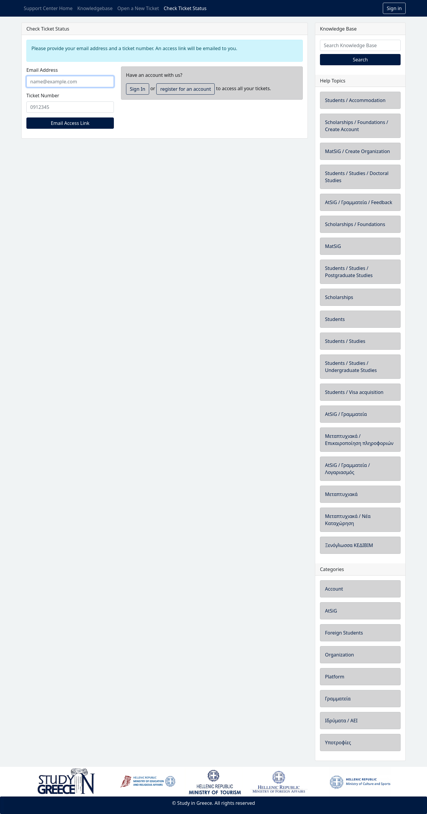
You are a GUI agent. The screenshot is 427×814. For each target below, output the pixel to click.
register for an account (185, 89)
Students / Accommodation (355, 100)
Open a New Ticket (138, 8)
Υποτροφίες (338, 742)
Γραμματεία (337, 698)
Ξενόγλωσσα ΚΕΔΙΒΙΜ (349, 545)
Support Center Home (48, 8)
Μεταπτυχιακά (341, 494)
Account (334, 589)
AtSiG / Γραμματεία (346, 414)
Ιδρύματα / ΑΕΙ (341, 720)
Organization (339, 654)
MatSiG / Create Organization (357, 151)
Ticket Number (42, 95)
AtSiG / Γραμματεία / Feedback (358, 202)
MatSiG (333, 246)
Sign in (394, 8)
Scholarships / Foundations (355, 224)
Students (335, 319)
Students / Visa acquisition (354, 392)
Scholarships (339, 297)
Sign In (137, 89)
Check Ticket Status (185, 8)
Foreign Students (344, 632)
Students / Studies (345, 341)
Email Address (42, 70)
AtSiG (331, 611)
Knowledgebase (95, 8)
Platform (334, 676)
